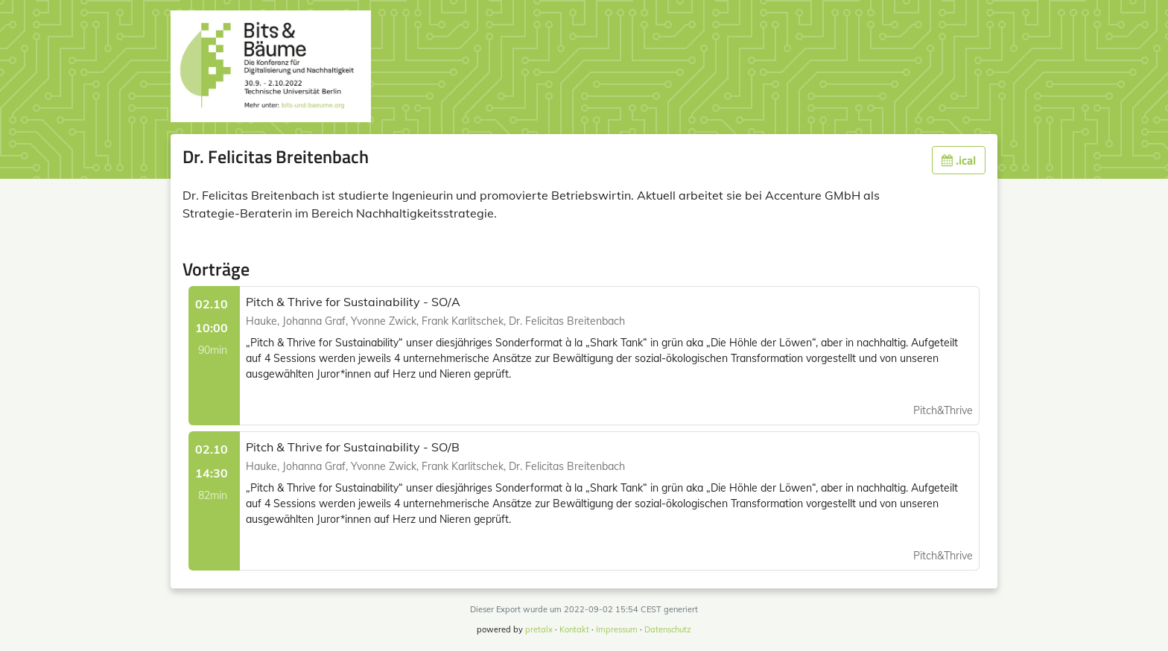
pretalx (539, 629)
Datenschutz (667, 629)
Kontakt (574, 629)
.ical (959, 160)
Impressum (617, 629)
